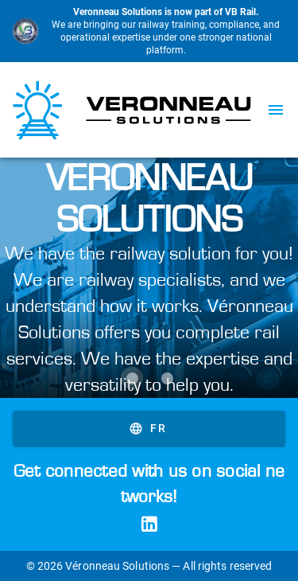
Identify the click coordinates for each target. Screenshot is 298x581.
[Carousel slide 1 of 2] (132, 378)
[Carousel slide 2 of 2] (167, 378)
